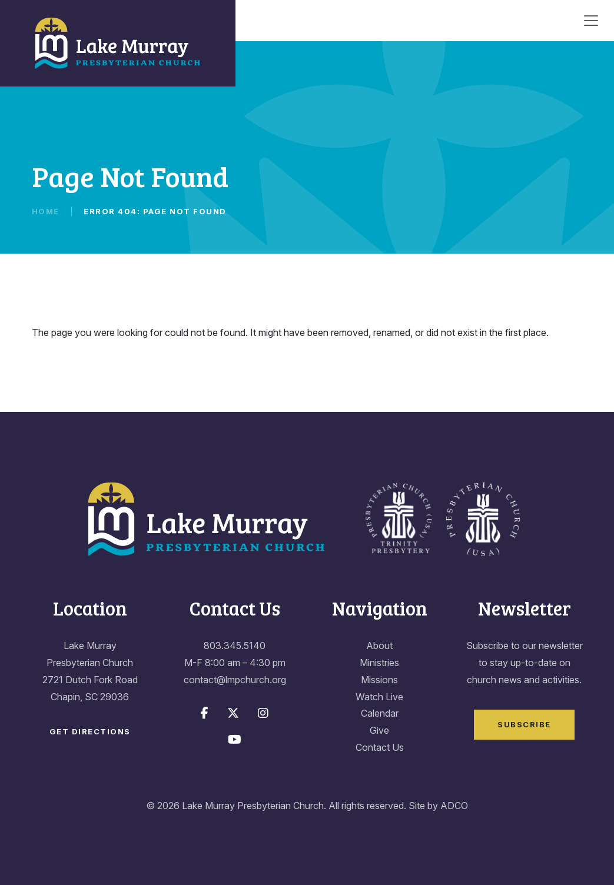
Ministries (379, 662)
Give (379, 730)
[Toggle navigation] (591, 20)
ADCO (454, 805)
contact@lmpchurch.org (235, 680)
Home (45, 211)
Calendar (380, 713)
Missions (379, 680)
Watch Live (379, 697)
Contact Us (380, 747)
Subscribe (524, 724)
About (379, 645)
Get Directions (90, 731)
